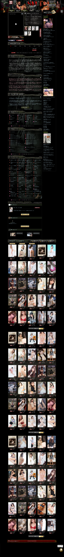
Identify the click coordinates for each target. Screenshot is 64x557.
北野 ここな (31, 411)
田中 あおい (51, 307)
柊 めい (12, 428)
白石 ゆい (21, 274)
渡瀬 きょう (31, 307)
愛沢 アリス (22, 345)
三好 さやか (12, 274)
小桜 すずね (41, 324)
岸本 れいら (51, 515)
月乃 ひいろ (41, 307)
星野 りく (12, 361)
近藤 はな (41, 345)
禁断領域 (41, 378)
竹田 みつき (31, 274)
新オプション (32, 289)
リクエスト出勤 (12, 344)
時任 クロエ (12, 515)
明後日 (50, 241)
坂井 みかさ (22, 307)
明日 (42, 241)
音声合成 (22, 290)
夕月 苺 (41, 274)
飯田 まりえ (51, 324)
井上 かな (51, 361)
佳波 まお (12, 324)
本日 (34, 241)
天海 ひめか (12, 482)
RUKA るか (12, 378)
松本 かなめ (22, 324)
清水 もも (31, 324)
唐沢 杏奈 (51, 274)
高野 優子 (51, 428)
